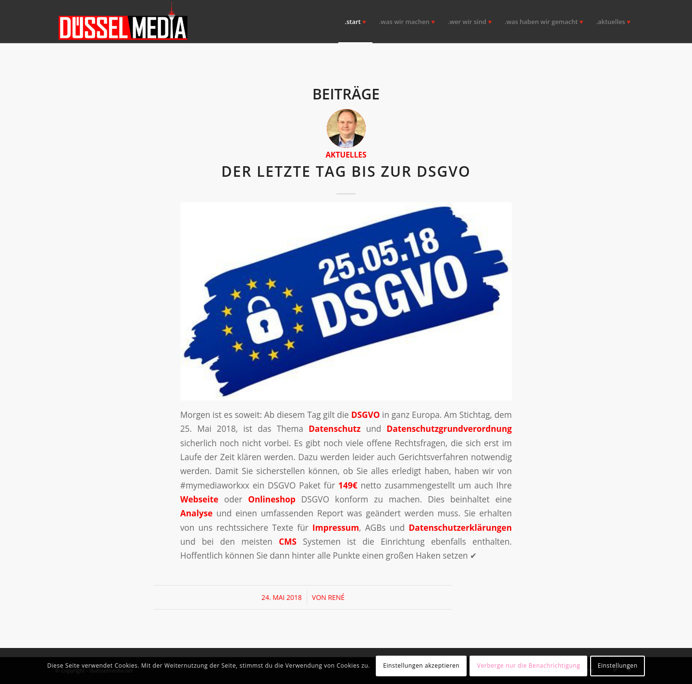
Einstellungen (618, 665)
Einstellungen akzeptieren (421, 665)
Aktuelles (345, 154)
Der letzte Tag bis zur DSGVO (345, 171)
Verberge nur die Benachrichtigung (529, 665)
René (336, 597)
